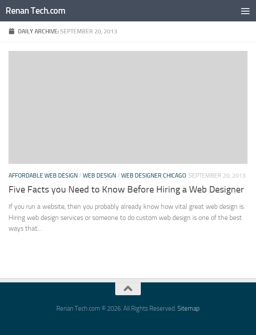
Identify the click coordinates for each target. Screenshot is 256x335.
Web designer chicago (153, 175)
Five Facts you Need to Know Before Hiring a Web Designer (126, 189)
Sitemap (188, 308)
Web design (99, 175)
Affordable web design (43, 175)
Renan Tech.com (35, 10)
